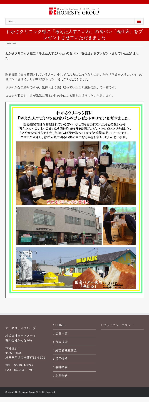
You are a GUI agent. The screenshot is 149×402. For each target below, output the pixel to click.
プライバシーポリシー (118, 325)
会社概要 (61, 367)
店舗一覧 (61, 333)
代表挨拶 (61, 342)
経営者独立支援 (66, 350)
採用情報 (61, 358)
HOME (60, 325)
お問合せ (61, 375)
